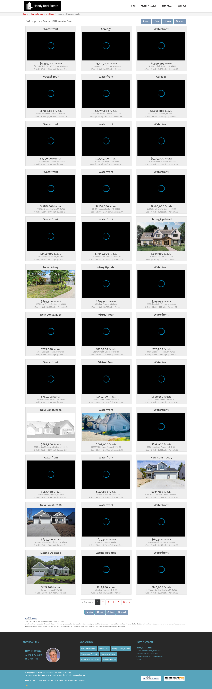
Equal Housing (43, 680)
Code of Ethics (30, 680)
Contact (182, 5)
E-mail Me (33, 658)
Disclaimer (55, 680)
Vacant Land (103, 649)
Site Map (82, 680)
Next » (126, 602)
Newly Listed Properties (90, 659)
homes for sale (37, 14)
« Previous (87, 602)
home (25, 14)
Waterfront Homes (108, 654)
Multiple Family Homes (121, 649)
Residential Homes (88, 649)
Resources (168, 5)
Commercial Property (89, 654)
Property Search (149, 5)
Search (122, 612)
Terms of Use (72, 680)
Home (133, 5)
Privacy (63, 680)
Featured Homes (109, 659)
